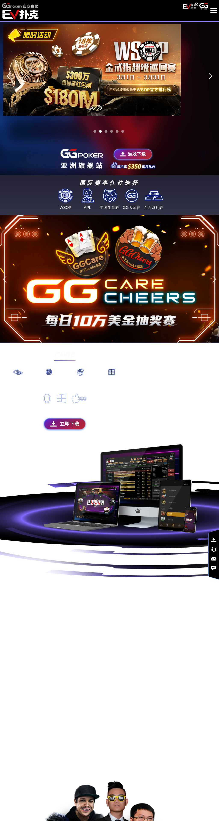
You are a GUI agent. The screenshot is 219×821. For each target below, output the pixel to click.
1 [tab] (94, 127)
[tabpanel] (109, 66)
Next (210, 71)
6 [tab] (122, 127)
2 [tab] (100, 127)
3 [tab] (106, 127)
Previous (8, 71)
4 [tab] (111, 127)
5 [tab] (117, 127)
